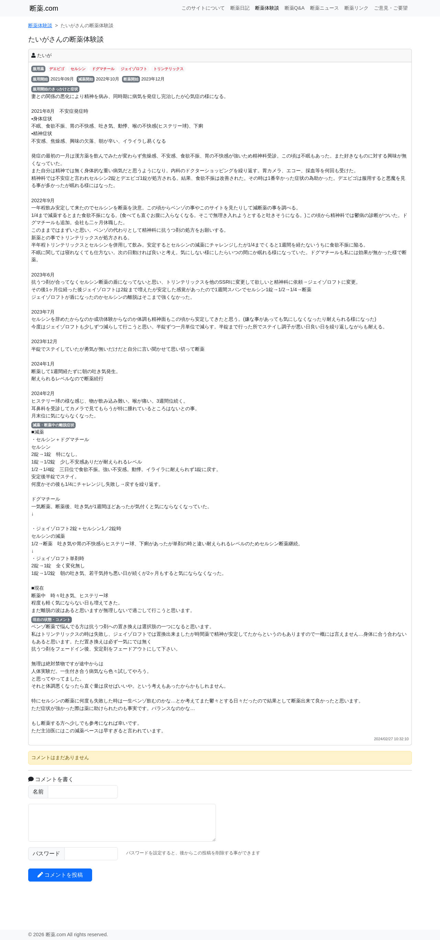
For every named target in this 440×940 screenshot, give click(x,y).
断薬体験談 (267, 8)
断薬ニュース (324, 8)
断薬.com (44, 8)
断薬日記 (240, 8)
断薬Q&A (295, 8)
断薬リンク (356, 8)
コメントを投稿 (60, 875)
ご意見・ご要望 (391, 8)
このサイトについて (203, 8)
